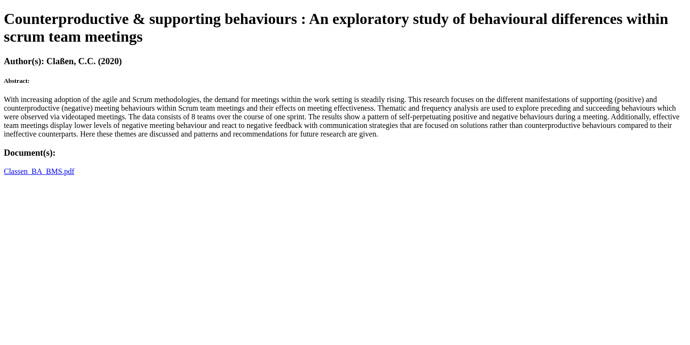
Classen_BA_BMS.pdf (39, 171)
